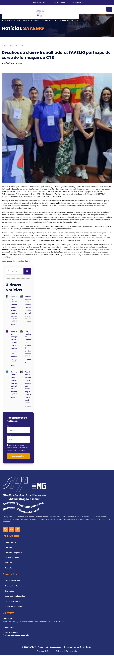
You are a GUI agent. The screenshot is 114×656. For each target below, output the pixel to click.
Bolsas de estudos (12, 582)
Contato (8, 569)
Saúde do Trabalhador (14, 607)
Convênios (9, 592)
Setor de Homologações (15, 597)
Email (9, 436)
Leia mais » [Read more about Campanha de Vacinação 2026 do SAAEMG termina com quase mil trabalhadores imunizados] (29, 323)
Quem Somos (10, 543)
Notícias (11, 20)
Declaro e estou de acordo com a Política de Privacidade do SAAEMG (17, 448)
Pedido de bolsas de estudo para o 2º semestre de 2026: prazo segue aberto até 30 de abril (29, 387)
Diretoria (8, 548)
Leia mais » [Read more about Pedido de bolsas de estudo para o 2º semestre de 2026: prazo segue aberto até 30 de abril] (29, 407)
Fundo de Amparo (12, 602)
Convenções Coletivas (14, 587)
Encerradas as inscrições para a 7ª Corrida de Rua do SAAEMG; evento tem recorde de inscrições (15, 346)
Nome (9, 427)
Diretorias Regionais (13, 553)
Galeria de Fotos (12, 559)
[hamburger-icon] (109, 9)
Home (4, 20)
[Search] (27, 272)
